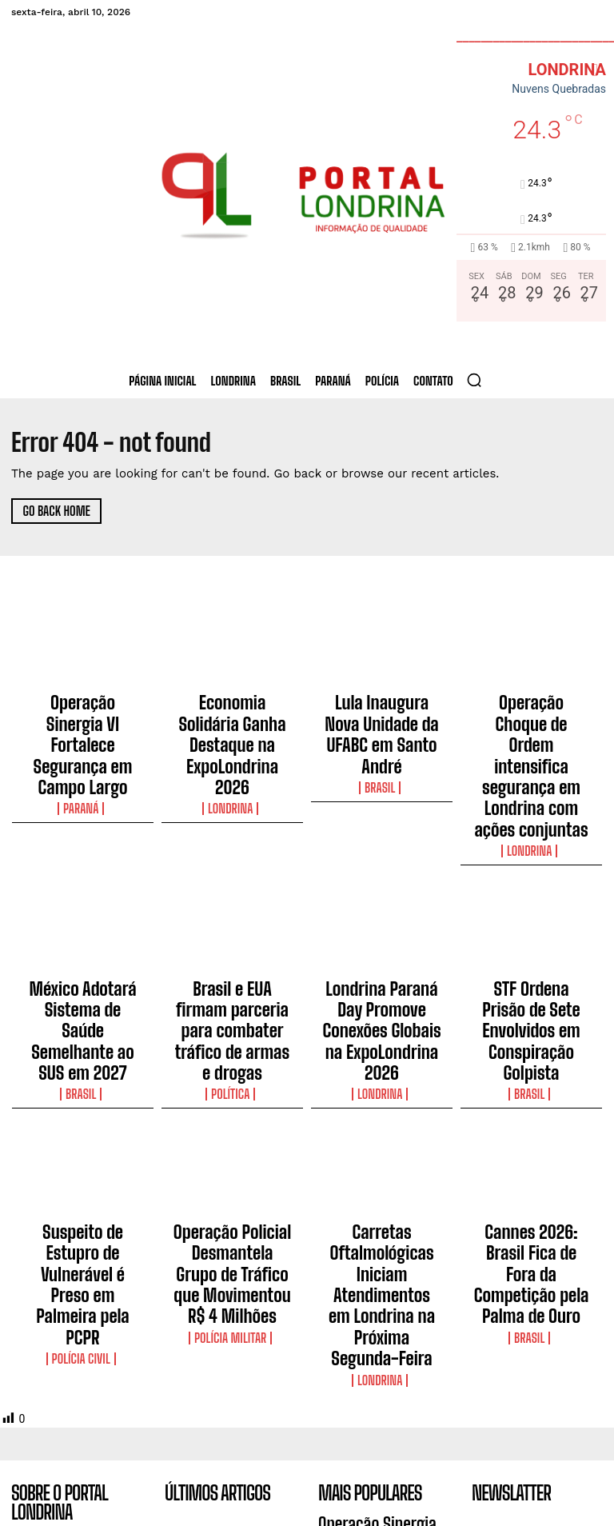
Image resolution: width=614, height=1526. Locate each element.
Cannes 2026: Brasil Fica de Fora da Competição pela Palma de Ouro (531, 1101)
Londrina (233, 744)
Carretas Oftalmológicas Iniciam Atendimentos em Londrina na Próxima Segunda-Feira (382, 1108)
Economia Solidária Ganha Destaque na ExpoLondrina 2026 (232, 713)
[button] (474, 380)
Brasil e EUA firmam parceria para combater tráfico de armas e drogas (233, 914)
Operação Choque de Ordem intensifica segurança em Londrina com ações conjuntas (531, 720)
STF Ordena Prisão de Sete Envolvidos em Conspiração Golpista (530, 907)
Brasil (382, 744)
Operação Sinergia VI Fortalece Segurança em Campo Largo (82, 713)
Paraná (82, 744)
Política (232, 952)
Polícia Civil (83, 1132)
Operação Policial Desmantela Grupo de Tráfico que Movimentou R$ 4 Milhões (232, 1108)
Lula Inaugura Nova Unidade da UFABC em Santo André (381, 713)
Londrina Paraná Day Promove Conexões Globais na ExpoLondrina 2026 (381, 914)
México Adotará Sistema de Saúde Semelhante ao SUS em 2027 (82, 907)
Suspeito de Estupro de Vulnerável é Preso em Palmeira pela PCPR (83, 1101)
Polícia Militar (233, 1146)
